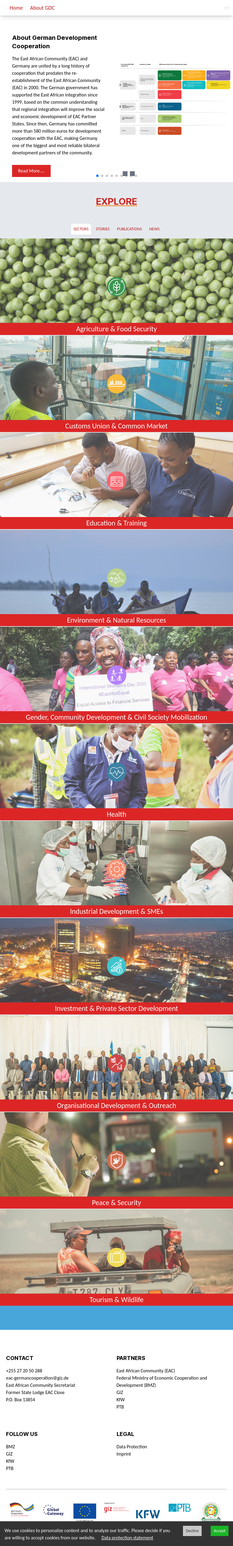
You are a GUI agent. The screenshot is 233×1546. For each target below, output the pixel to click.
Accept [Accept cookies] (219, 1530)
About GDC (42, 8)
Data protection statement (127, 1538)
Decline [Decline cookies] (192, 1530)
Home (16, 8)
